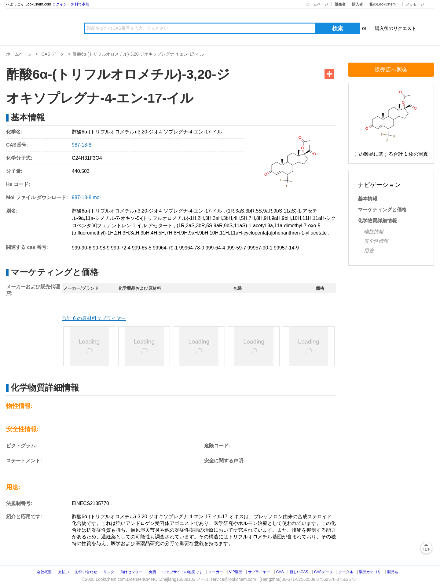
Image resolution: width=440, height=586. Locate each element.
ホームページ (317, 4)
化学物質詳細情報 (377, 220)
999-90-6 (81, 247)
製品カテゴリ (370, 572)
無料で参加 (80, 4)
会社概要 (44, 572)
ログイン (59, 4)
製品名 (392, 572)
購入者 (357, 4)
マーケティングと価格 (382, 209)
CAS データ (53, 54)
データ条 (346, 572)
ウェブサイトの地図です (182, 572)
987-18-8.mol (86, 197)
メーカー (215, 572)
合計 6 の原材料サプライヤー (94, 318)
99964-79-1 (165, 247)
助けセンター (131, 572)
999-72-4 (120, 247)
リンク (108, 572)
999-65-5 (142, 247)
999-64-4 (215, 247)
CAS (280, 572)
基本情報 (367, 198)
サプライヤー (259, 572)
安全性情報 (376, 241)
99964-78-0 (191, 247)
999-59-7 (236, 247)
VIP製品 (235, 572)
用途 (369, 250)
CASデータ (323, 572)
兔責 (152, 572)
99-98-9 (101, 247)
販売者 (340, 4)
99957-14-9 (286, 247)
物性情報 (373, 231)
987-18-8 (81, 144)
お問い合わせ (86, 572)
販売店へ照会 (391, 70)
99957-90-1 (260, 247)
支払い (63, 572)
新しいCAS (299, 572)
